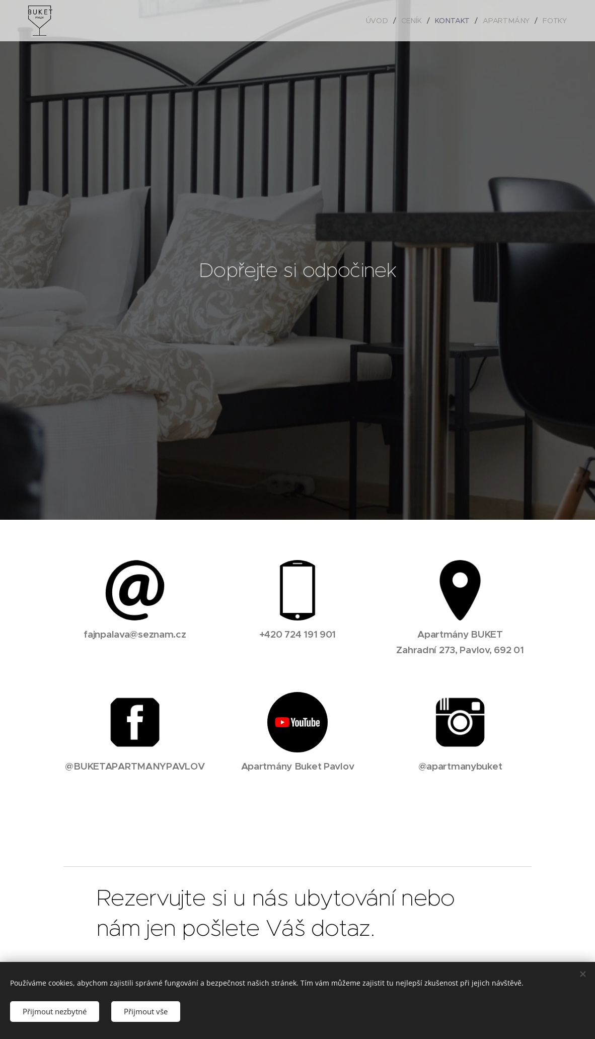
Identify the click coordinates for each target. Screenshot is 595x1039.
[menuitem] (381, 20)
